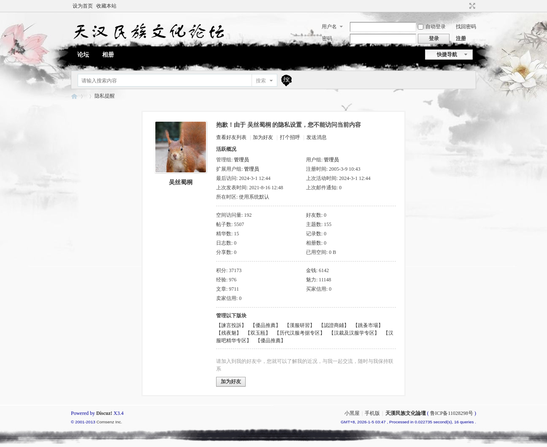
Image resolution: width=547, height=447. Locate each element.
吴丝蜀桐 (180, 182)
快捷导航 (447, 54)
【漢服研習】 (299, 325)
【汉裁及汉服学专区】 (354, 333)
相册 (108, 55)
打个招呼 (290, 137)
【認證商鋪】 (334, 325)
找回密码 (466, 27)
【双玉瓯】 (258, 333)
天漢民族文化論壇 (74, 96)
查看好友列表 (231, 137)
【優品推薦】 (265, 325)
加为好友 (263, 137)
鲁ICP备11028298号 (451, 413)
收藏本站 (106, 6)
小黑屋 (352, 413)
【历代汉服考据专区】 (299, 333)
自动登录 (432, 27)
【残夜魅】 (228, 333)
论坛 (83, 55)
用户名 (329, 27)
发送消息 (316, 137)
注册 (461, 38)
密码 (327, 38)
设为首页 (83, 6)
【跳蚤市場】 (368, 325)
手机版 (372, 413)
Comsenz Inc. (109, 422)
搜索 (261, 81)
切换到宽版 (471, 6)
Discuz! (104, 413)
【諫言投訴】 (231, 325)
